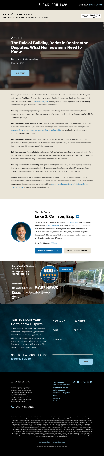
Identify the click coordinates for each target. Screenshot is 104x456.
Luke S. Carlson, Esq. (27, 59)
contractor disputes (41, 101)
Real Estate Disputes (61, 385)
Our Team (20, 73)
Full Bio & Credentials (48, 251)
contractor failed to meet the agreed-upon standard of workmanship (36, 130)
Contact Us (57, 401)
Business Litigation (60, 387)
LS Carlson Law (72, 222)
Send (86, 361)
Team (55, 395)
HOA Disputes (58, 382)
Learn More (66, 269)
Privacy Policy (44, 442)
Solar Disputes (59, 390)
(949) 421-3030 (95, 5)
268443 (54, 243)
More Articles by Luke (77, 251)
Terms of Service (58, 442)
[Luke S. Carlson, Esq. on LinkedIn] (78, 216)
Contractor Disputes (61, 393)
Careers (56, 398)
